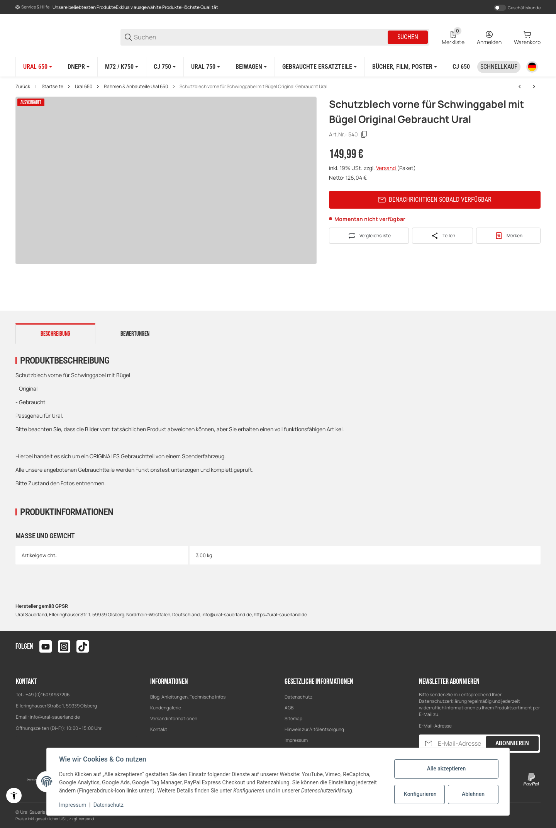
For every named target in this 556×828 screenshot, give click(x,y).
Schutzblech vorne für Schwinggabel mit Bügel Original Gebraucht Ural (253, 86)
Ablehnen (473, 794)
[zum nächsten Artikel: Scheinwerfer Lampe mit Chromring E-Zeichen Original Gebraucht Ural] (534, 86)
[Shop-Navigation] (32, 7)
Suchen (407, 37)
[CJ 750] (164, 67)
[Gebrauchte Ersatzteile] (319, 67)
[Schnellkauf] (498, 67)
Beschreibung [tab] (55, 334)
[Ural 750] (205, 67)
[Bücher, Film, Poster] (404, 67)
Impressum (296, 740)
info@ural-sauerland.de (55, 717)
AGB (289, 707)
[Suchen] (260, 37)
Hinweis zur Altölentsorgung (314, 729)
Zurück (22, 86)
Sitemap (293, 718)
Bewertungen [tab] (134, 334)
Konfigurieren (420, 794)
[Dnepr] (78, 67)
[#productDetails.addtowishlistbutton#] (508, 236)
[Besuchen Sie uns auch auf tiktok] (82, 646)
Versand (386, 168)
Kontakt (158, 729)
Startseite (52, 86)
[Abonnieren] (428, 743)
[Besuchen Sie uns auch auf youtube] (45, 646)
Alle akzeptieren (446, 768)
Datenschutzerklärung (443, 701)
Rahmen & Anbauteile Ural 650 (136, 86)
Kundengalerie (165, 707)
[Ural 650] (37, 67)
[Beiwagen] (251, 67)
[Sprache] (532, 66)
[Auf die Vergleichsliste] (369, 236)
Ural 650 (83, 86)
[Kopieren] (364, 134)
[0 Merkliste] (453, 37)
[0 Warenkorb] (527, 37)
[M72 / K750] (121, 67)
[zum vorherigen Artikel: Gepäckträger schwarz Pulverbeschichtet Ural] (519, 86)
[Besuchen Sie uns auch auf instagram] (64, 646)
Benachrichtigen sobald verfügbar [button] (435, 199)
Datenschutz (298, 697)
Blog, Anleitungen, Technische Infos (187, 697)
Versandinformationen (173, 718)
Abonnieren (512, 743)
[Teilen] (442, 236)
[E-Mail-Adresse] (461, 743)
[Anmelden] (489, 37)
